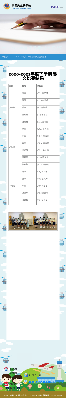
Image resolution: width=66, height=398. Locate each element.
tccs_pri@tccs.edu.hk (42, 381)
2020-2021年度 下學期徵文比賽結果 (29, 56)
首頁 (6, 56)
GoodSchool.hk (56, 395)
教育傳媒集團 (44, 395)
